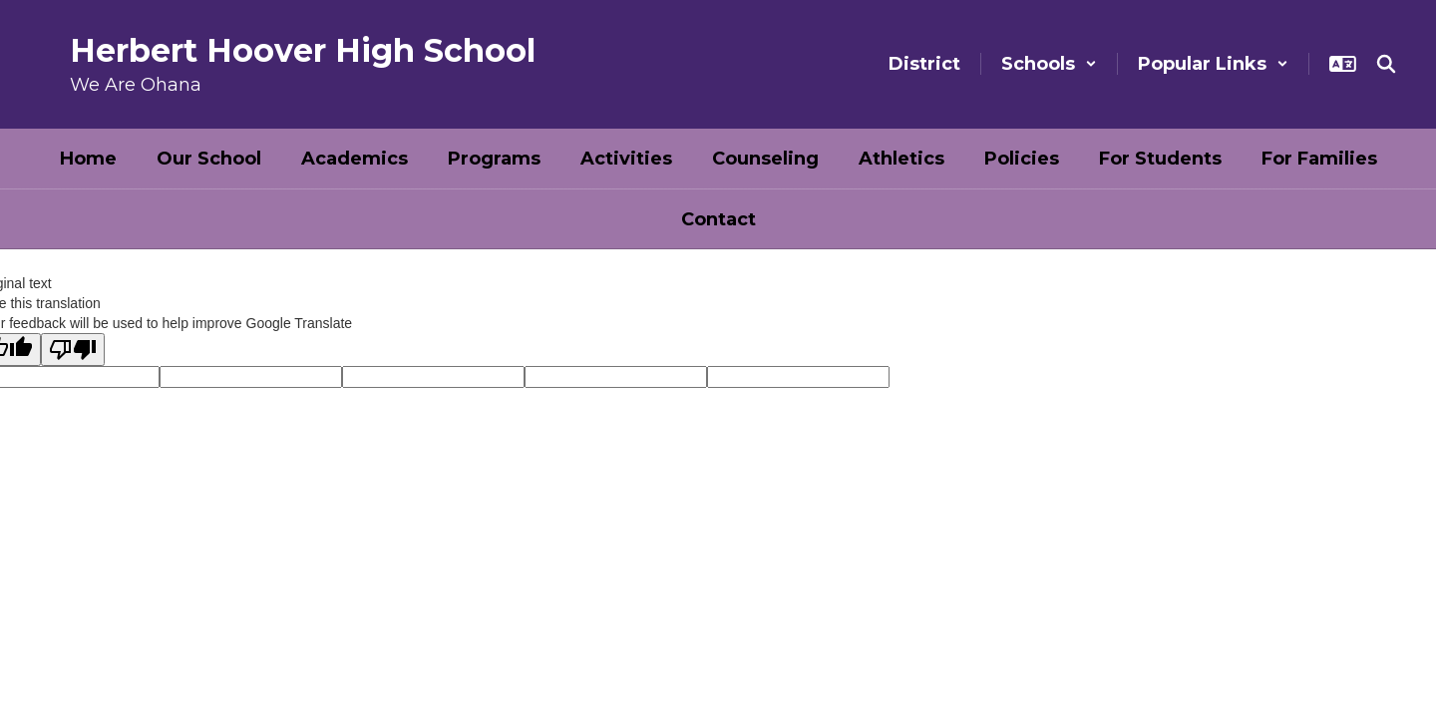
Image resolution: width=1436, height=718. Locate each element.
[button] (1049, 64)
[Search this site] (1386, 64)
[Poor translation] (73, 349)
